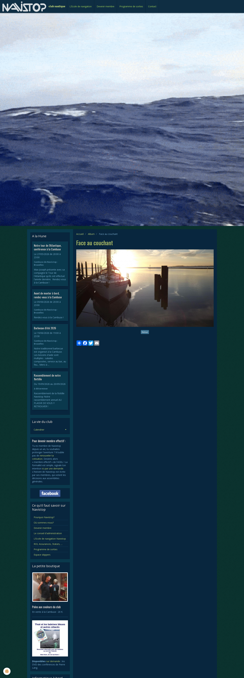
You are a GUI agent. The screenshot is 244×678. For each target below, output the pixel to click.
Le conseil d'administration (48, 533)
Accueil (80, 234)
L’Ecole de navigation (81, 6)
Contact (152, 6)
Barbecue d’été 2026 (45, 328)
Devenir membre (105, 6)
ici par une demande (52, 468)
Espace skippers (42, 554)
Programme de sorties (131, 6)
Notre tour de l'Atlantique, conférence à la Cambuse (47, 247)
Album (91, 234)
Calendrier (39, 429)
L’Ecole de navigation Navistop (50, 538)
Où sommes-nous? (44, 522)
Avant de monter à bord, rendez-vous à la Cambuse (48, 295)
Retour (145, 332)
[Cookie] (7, 671)
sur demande (53, 661)
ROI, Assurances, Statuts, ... (48, 544)
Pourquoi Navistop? (44, 517)
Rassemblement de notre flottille (47, 377)
